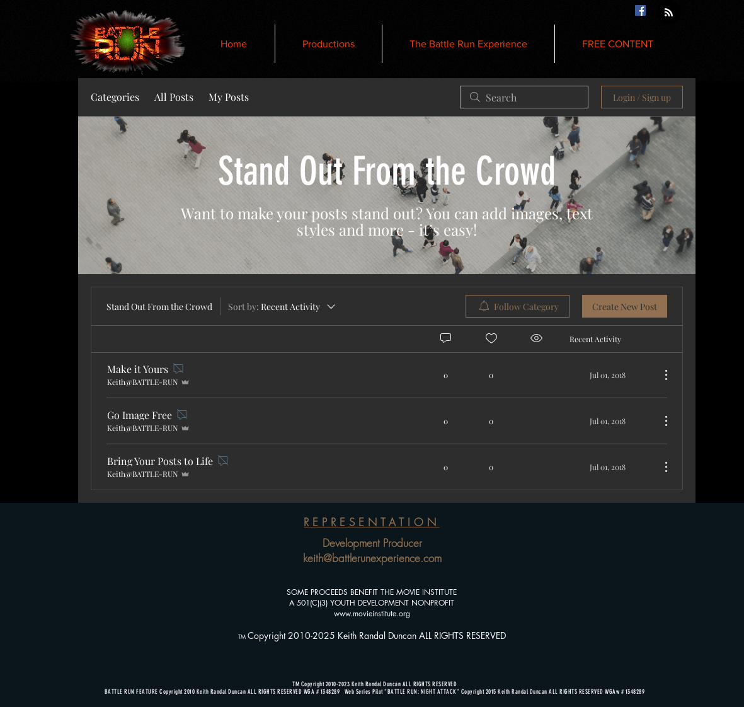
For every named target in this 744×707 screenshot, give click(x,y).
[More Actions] (659, 374)
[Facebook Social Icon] (640, 10)
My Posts (229, 96)
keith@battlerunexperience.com (372, 558)
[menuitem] (517, 306)
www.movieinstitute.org (372, 613)
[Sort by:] (282, 306)
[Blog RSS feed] (668, 13)
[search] (524, 97)
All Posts (173, 96)
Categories (115, 96)
